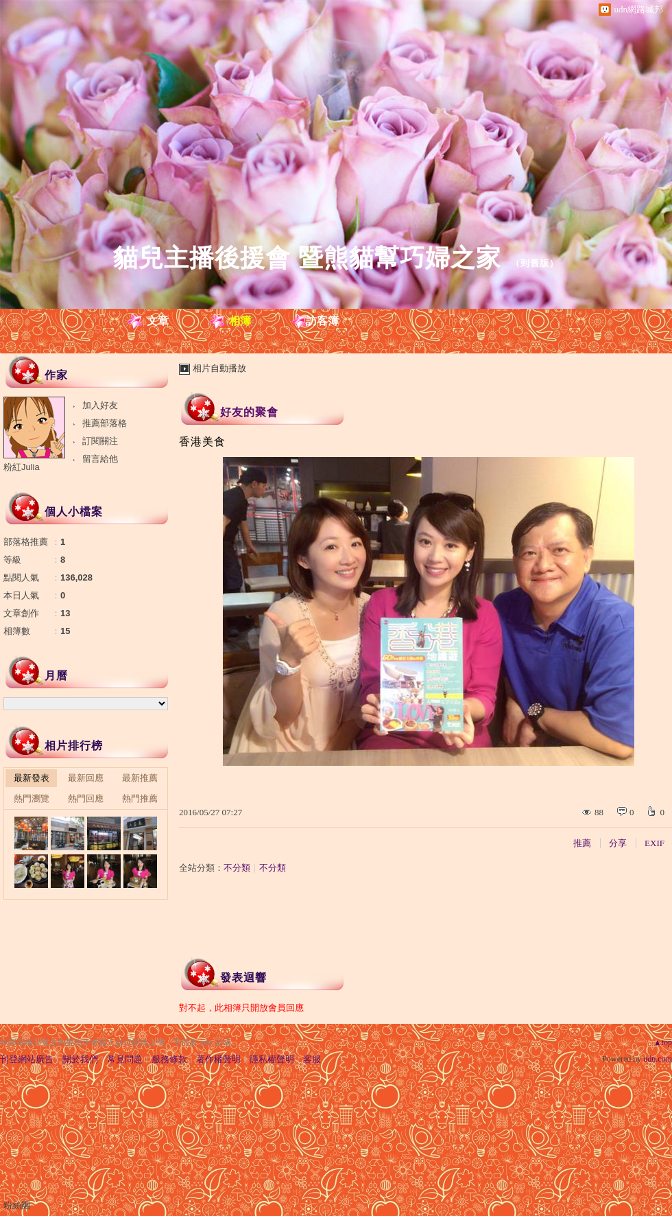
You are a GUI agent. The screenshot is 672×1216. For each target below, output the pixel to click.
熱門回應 (86, 798)
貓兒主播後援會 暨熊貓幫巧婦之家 (307, 258)
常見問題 (125, 1059)
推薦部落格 (104, 423)
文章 (158, 321)
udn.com (657, 1059)
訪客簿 (322, 321)
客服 (312, 1059)
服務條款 (169, 1059)
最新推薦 (140, 778)
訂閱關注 (100, 441)
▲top (662, 1042)
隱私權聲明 (272, 1059)
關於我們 (80, 1059)
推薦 (582, 843)
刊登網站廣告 (26, 1059)
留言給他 (100, 459)
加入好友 (100, 405)
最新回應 (86, 778)
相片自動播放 (219, 368)
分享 (618, 843)
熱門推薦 (140, 798)
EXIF (654, 843)
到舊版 (534, 263)
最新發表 (31, 778)
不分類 (237, 868)
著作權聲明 (218, 1059)
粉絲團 (16, 1205)
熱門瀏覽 (31, 798)
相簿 (240, 321)
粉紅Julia (21, 467)
